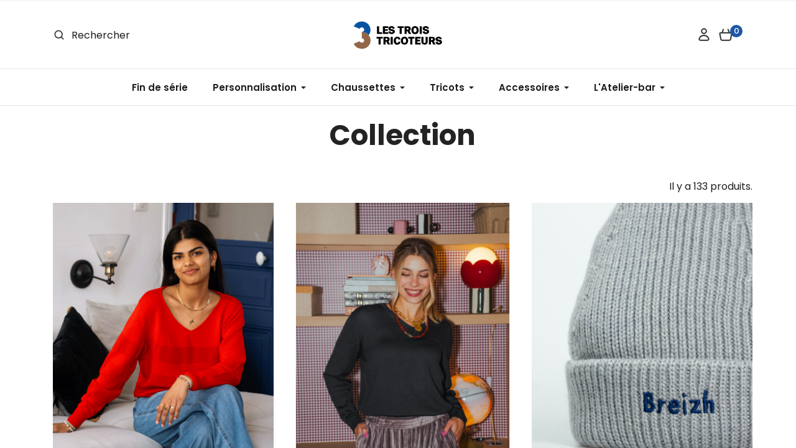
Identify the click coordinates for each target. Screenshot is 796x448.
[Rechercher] (144, 35)
